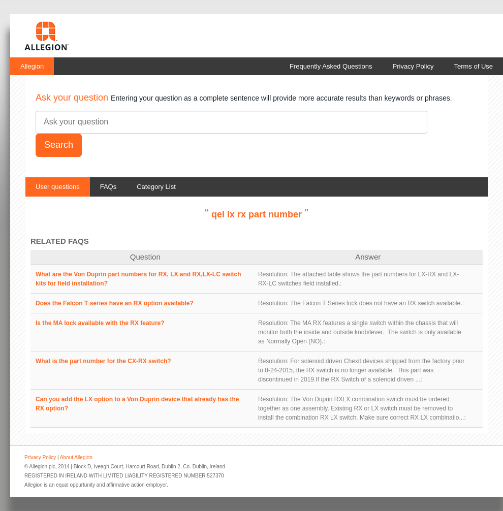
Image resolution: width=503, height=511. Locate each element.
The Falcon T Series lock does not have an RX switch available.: (377, 303)
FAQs (108, 186)
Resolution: (273, 274)
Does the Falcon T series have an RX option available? (115, 303)
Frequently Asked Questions (331, 66)
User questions (58, 186)
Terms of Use (473, 66)
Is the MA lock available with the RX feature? (100, 323)
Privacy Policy (413, 66)
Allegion (32, 66)
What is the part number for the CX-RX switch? (103, 361)
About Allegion (76, 457)
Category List (156, 186)
